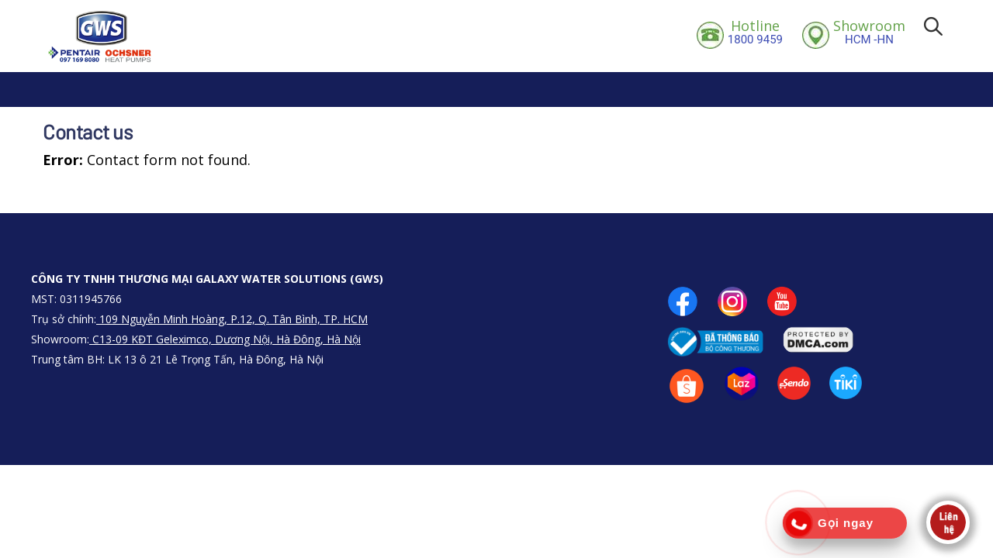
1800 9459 (755, 31)
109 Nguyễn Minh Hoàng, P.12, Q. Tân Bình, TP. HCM (232, 319)
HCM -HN (869, 31)
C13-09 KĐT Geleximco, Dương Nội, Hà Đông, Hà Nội (225, 339)
